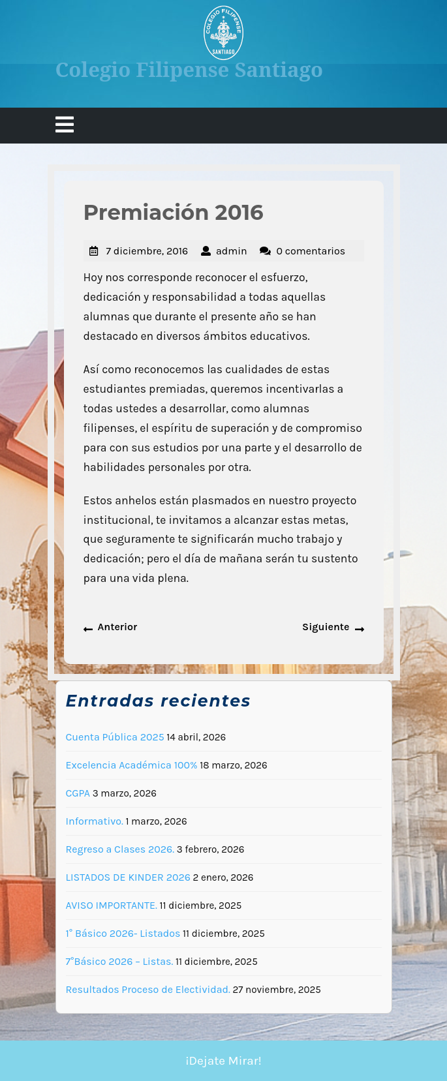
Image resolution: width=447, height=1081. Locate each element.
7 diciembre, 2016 (147, 251)
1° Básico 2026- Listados (123, 933)
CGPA (78, 793)
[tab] (64, 125)
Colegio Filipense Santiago (189, 69)
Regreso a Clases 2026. (120, 849)
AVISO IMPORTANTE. (111, 905)
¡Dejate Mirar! (223, 1061)
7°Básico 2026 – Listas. (120, 961)
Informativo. (94, 821)
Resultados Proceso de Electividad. (148, 989)
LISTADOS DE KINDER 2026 (128, 877)
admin (231, 251)
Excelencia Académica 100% (132, 765)
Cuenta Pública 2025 (115, 737)
